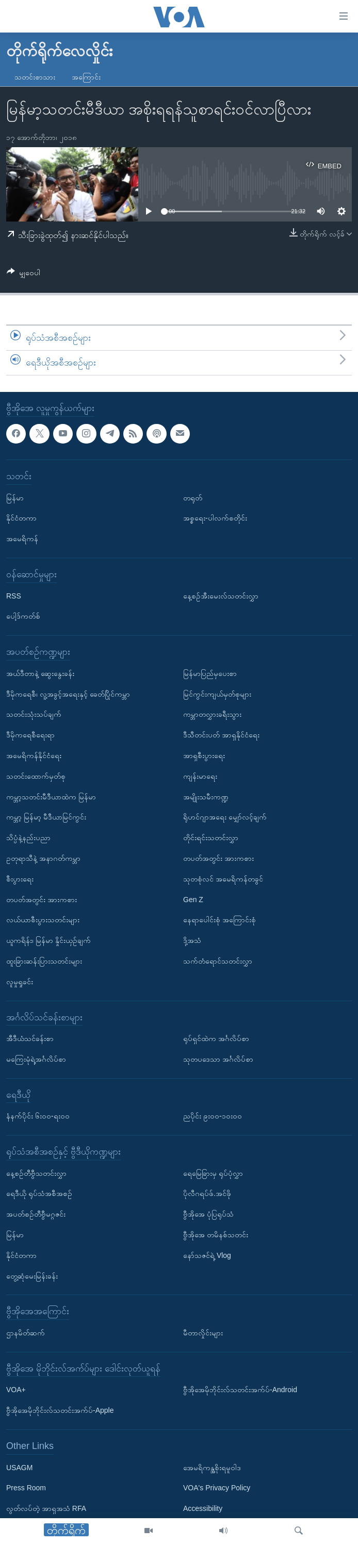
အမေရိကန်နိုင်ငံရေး (33, 755)
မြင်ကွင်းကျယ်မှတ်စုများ (217, 693)
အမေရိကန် (22, 538)
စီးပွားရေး (20, 878)
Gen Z (193, 899)
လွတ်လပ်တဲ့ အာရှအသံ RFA (46, 1508)
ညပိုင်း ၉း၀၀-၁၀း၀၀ (212, 1116)
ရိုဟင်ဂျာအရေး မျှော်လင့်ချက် (225, 817)
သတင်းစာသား (34, 77)
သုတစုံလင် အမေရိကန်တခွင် (223, 878)
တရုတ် (192, 497)
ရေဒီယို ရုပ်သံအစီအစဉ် (39, 1193)
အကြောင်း (86, 77)
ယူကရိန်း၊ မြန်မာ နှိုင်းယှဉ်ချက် (48, 940)
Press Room (26, 1488)
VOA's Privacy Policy (216, 1488)
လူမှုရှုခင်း (19, 981)
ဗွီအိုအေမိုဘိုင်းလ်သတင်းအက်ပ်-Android (240, 1389)
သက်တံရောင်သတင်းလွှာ (217, 960)
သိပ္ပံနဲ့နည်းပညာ (28, 837)
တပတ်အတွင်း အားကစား (41, 899)
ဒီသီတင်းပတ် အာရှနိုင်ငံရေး (221, 735)
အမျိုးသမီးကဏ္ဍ (206, 796)
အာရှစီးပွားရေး (204, 755)
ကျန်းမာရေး (200, 775)
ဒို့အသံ (192, 940)
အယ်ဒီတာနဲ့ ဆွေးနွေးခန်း (40, 673)
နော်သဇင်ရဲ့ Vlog (207, 1255)
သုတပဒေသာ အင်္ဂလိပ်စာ (218, 1058)
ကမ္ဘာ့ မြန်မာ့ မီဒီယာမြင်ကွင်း (46, 817)
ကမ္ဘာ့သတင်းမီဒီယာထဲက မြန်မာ (51, 796)
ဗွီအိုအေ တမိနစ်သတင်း (215, 1235)
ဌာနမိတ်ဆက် (25, 1333)
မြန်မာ (15, 497)
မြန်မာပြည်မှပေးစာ (210, 673)
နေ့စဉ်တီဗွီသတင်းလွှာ (36, 1173)
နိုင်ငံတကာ (21, 518)
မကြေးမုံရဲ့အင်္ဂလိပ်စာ (36, 1058)
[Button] (23, 274)
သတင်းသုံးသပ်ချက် (33, 714)
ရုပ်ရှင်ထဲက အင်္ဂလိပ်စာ (216, 1038)
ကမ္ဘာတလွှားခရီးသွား (212, 714)
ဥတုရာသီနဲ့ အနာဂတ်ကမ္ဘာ (43, 858)
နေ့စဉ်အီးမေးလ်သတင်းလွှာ (220, 595)
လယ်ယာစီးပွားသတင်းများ (42, 920)
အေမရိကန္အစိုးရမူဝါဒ (212, 1467)
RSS (13, 595)
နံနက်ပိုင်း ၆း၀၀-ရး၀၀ (38, 1116)
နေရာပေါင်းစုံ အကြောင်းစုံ (219, 920)
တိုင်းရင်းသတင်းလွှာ (210, 837)
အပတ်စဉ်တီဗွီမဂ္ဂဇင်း (36, 1214)
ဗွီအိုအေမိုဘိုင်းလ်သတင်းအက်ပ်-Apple (59, 1410)
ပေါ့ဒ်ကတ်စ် (23, 616)
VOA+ (16, 1389)
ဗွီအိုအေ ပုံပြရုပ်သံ (208, 1214)
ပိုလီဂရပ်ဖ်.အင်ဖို (207, 1193)
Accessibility (202, 1508)
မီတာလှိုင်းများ (203, 1333)
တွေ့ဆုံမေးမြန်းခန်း (32, 1275)
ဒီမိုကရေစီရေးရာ (30, 735)
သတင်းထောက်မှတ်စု (36, 775)
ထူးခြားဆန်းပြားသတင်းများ (44, 960)
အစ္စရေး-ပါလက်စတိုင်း (215, 518)
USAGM (19, 1467)
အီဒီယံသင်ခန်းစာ (30, 1038)
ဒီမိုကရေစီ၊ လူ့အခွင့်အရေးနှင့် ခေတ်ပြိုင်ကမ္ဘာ (68, 693)
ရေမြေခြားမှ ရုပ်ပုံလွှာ (213, 1173)
